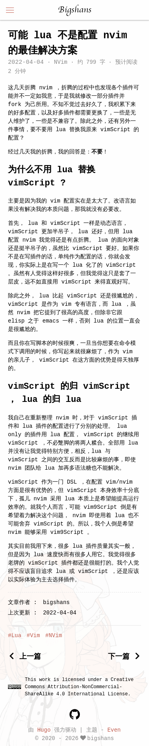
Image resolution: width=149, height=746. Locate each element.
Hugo (44, 729)
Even (114, 729)
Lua (16, 636)
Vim (35, 636)
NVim (60, 63)
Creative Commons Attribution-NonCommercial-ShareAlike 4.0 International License (79, 686)
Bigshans (74, 10)
